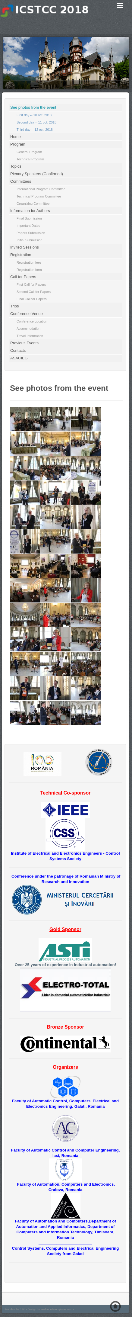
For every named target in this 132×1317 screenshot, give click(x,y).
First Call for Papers (31, 284)
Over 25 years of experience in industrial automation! (65, 964)
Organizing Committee (33, 203)
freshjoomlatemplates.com (56, 1309)
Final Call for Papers (32, 299)
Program (17, 144)
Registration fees (29, 262)
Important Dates (28, 225)
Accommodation (28, 328)
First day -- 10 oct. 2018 (34, 115)
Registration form (29, 269)
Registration (20, 254)
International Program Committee (41, 189)
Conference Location (32, 321)
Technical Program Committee (39, 196)
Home (15, 136)
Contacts (18, 350)
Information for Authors (30, 210)
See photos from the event (33, 107)
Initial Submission (29, 240)
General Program (29, 152)
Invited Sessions (24, 247)
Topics (15, 166)
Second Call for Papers (34, 292)
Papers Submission (31, 233)
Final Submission (29, 218)
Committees (20, 181)
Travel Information (30, 336)
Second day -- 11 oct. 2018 (36, 122)
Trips (14, 306)
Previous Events (24, 343)
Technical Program (30, 159)
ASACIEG (19, 358)
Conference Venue (26, 313)
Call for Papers (23, 277)
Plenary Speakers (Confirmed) (36, 174)
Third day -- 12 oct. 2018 (35, 129)
